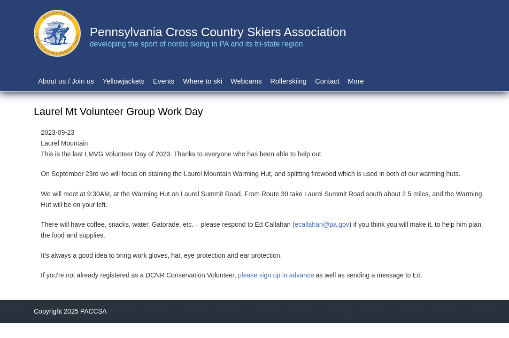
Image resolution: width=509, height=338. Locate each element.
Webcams (246, 81)
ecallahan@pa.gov (322, 224)
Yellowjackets (123, 81)
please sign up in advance (276, 275)
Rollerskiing (288, 81)
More (356, 81)
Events (164, 81)
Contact (327, 81)
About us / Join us (66, 81)
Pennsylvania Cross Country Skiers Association (218, 32)
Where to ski (202, 81)
